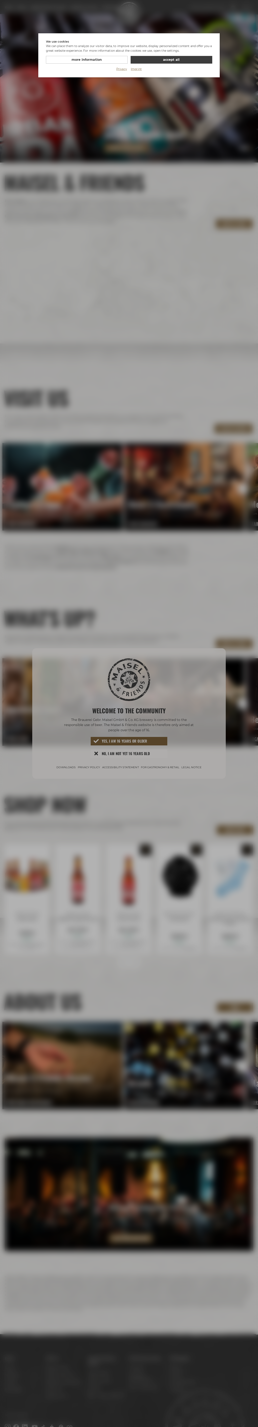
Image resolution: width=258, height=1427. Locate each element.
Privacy (121, 69)
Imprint (136, 69)
